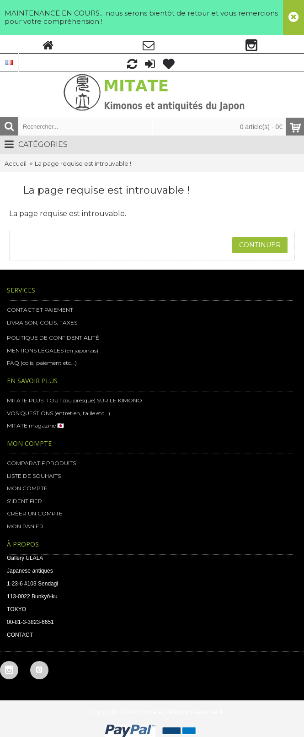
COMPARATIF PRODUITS (41, 463)
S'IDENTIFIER (24, 501)
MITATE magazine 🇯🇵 (35, 425)
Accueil (16, 163)
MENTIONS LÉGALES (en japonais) (52, 350)
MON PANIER (25, 526)
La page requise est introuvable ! (83, 163)
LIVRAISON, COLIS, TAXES (42, 322)
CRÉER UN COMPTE (35, 513)
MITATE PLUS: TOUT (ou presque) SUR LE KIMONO (74, 400)
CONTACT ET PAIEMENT (40, 309)
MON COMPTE (27, 488)
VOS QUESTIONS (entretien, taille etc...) (58, 413)
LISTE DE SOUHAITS (34, 475)
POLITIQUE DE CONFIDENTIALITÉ (53, 337)
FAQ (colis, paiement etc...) (42, 362)
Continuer (260, 245)
